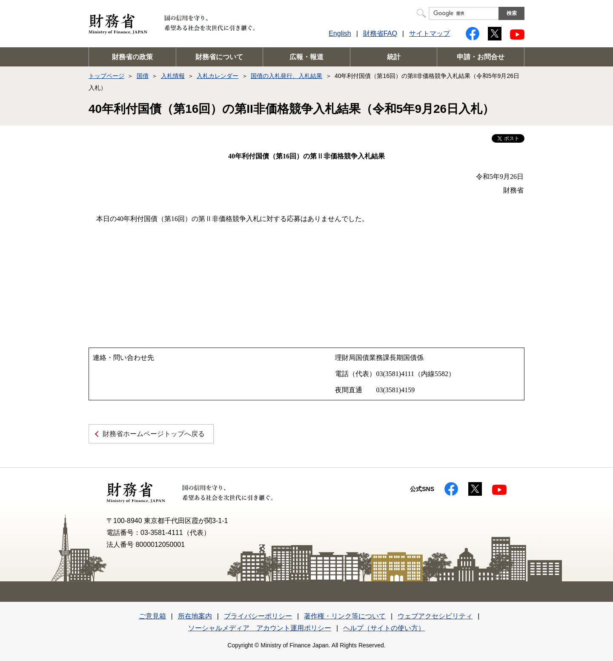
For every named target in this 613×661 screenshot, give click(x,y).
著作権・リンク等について (345, 616)
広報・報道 (306, 56)
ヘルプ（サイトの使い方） (384, 628)
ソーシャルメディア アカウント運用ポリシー (259, 628)
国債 (143, 75)
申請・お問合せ (480, 56)
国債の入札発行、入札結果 (286, 75)
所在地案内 (195, 616)
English (340, 33)
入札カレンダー (217, 75)
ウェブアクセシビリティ (435, 616)
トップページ (106, 75)
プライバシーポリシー (258, 616)
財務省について (219, 56)
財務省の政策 (132, 56)
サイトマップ (429, 33)
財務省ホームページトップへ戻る (154, 433)
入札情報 (173, 75)
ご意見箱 (152, 616)
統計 (394, 56)
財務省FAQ (380, 33)
